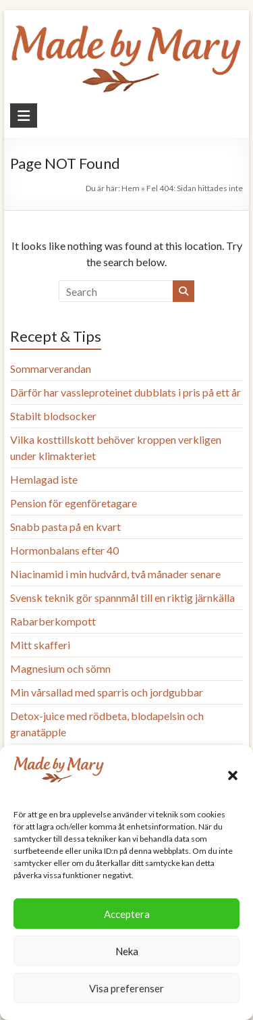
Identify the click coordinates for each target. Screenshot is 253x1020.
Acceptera (127, 914)
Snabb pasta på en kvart (65, 526)
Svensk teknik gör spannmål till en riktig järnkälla (122, 597)
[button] (233, 775)
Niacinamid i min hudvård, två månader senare (115, 573)
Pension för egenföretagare (73, 502)
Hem (130, 188)
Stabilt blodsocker (53, 415)
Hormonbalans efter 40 (64, 550)
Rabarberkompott (53, 621)
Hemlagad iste (44, 479)
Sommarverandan (50, 368)
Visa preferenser (126, 988)
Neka (126, 951)
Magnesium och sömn (60, 668)
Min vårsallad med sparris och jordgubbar (106, 692)
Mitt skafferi (40, 644)
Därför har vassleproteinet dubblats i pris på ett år (125, 392)
